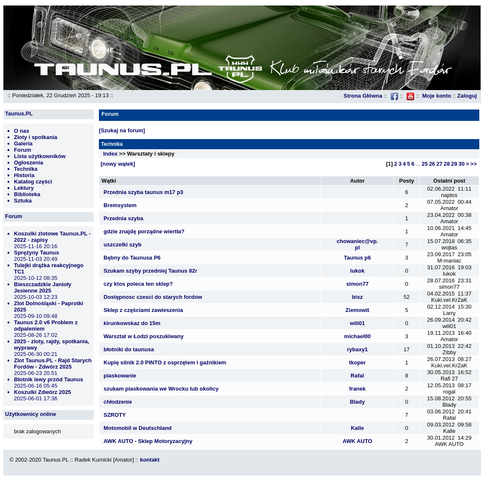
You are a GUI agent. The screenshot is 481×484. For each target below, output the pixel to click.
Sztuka (23, 200)
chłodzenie (118, 402)
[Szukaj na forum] (122, 130)
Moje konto (436, 96)
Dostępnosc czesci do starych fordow (153, 297)
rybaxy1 (357, 349)
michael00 (357, 336)
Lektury (24, 188)
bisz (357, 297)
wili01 (357, 323)
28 (447, 164)
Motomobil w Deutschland (138, 428)
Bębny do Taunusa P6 (132, 257)
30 (462, 164)
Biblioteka (27, 194)
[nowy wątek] (118, 164)
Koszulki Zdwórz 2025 (42, 392)
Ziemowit (357, 310)
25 (424, 164)
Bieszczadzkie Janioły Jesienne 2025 (42, 287)
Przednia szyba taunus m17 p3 (143, 192)
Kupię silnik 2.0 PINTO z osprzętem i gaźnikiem (165, 362)
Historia (24, 175)
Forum (22, 150)
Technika (25, 169)
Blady (357, 402)
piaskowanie (120, 375)
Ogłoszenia (28, 162)
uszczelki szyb (123, 244)
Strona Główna (363, 96)
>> (473, 164)
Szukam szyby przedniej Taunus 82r (150, 271)
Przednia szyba (123, 218)
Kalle (357, 428)
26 (432, 164)
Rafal (357, 375)
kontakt (149, 460)
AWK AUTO (357, 441)
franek (357, 389)
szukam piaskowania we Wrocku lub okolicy (161, 389)
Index (110, 153)
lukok (357, 271)
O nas (21, 131)
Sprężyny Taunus (36, 252)
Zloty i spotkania (35, 137)
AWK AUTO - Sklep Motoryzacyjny (148, 441)
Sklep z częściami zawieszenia (143, 310)
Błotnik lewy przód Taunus (48, 379)
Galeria (23, 143)
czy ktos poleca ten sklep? (138, 284)
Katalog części (33, 181)
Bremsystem (120, 205)
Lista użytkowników (40, 156)
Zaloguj (467, 96)
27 (439, 164)
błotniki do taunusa (129, 349)
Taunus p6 (357, 257)
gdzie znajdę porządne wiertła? (144, 231)
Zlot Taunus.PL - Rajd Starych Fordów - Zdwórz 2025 (53, 363)
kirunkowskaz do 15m (132, 323)
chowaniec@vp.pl (357, 244)
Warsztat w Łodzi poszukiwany (143, 336)
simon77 (357, 284)
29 (454, 164)
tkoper (357, 362)
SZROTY (115, 415)
